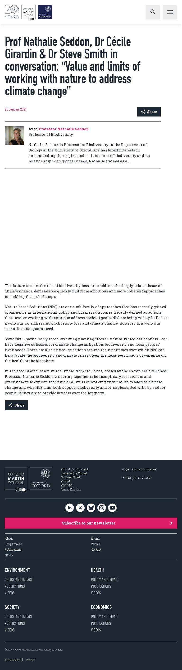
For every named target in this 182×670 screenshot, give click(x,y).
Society (12, 607)
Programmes (13, 544)
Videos (10, 593)
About (9, 538)
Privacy (30, 660)
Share (149, 111)
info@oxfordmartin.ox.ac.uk (138, 469)
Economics (101, 607)
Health (97, 570)
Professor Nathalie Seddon (64, 128)
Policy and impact (18, 580)
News (9, 555)
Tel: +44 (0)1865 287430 (136, 478)
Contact (96, 549)
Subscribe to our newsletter (117, 522)
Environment (17, 570)
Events (95, 538)
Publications (13, 549)
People (95, 544)
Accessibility (12, 660)
